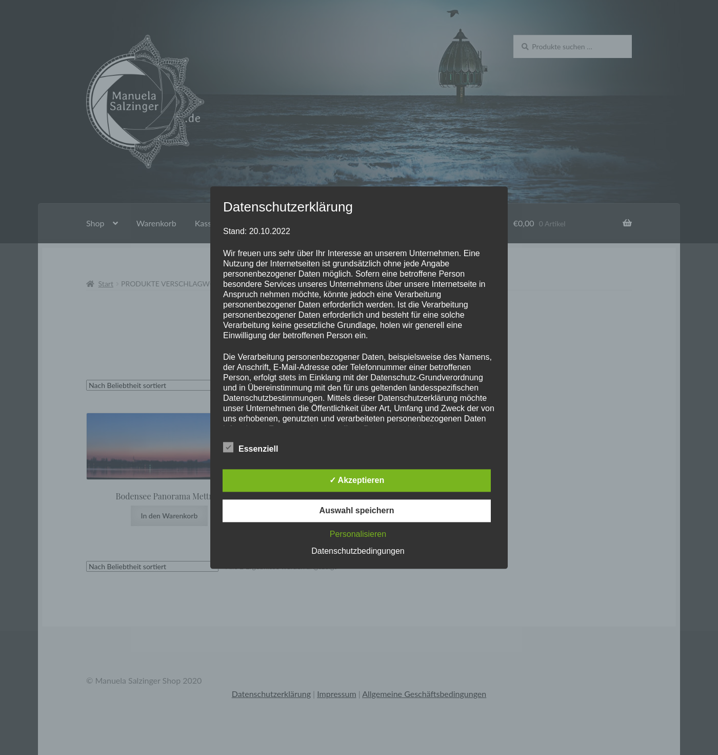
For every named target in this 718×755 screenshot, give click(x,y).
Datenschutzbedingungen (357, 551)
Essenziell (250, 447)
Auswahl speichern (357, 510)
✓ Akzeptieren (357, 480)
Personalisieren (358, 534)
